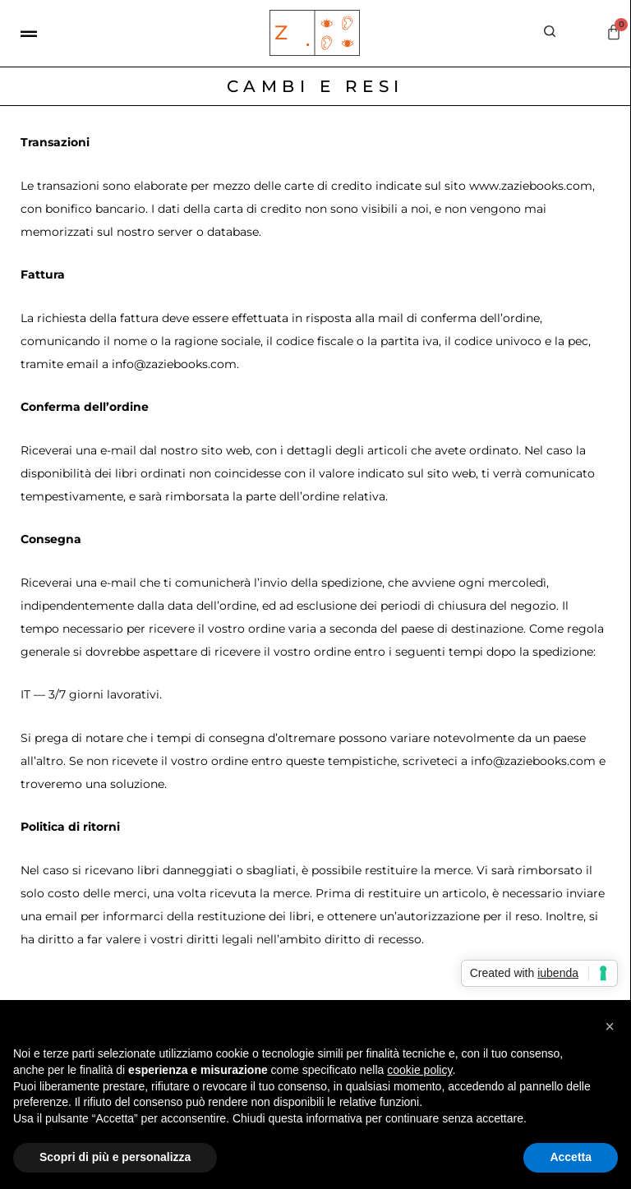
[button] (609, 1026)
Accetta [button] (571, 1157)
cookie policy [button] (419, 1069)
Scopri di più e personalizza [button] (115, 1157)
